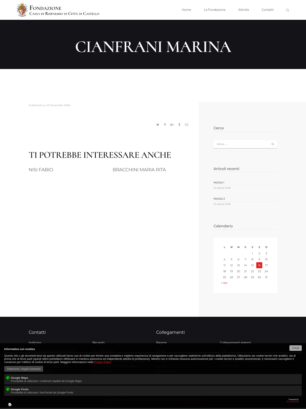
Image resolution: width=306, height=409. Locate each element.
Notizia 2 (219, 199)
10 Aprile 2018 (222, 188)
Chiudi (295, 348)
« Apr (224, 283)
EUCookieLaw (153, 403)
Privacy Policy (102, 362)
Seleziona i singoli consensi (24, 368)
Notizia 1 (219, 183)
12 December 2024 (59, 105)
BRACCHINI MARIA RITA (147, 170)
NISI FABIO (44, 170)
